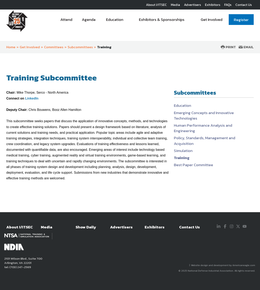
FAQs (227, 4)
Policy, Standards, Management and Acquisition (204, 140)
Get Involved (30, 47)
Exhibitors (212, 4)
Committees (53, 47)
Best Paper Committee (193, 165)
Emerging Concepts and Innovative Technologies (204, 115)
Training (104, 47)
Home (10, 47)
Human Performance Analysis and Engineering (203, 128)
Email (246, 47)
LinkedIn (31, 98)
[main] (130, 136)
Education (182, 105)
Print (228, 47)
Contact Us (243, 4)
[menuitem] (66, 21)
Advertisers (192, 4)
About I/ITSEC (156, 4)
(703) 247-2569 (20, 267)
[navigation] (155, 21)
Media (175, 4)
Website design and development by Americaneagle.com (223, 265)
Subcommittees (80, 47)
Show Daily (86, 227)
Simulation (183, 151)
